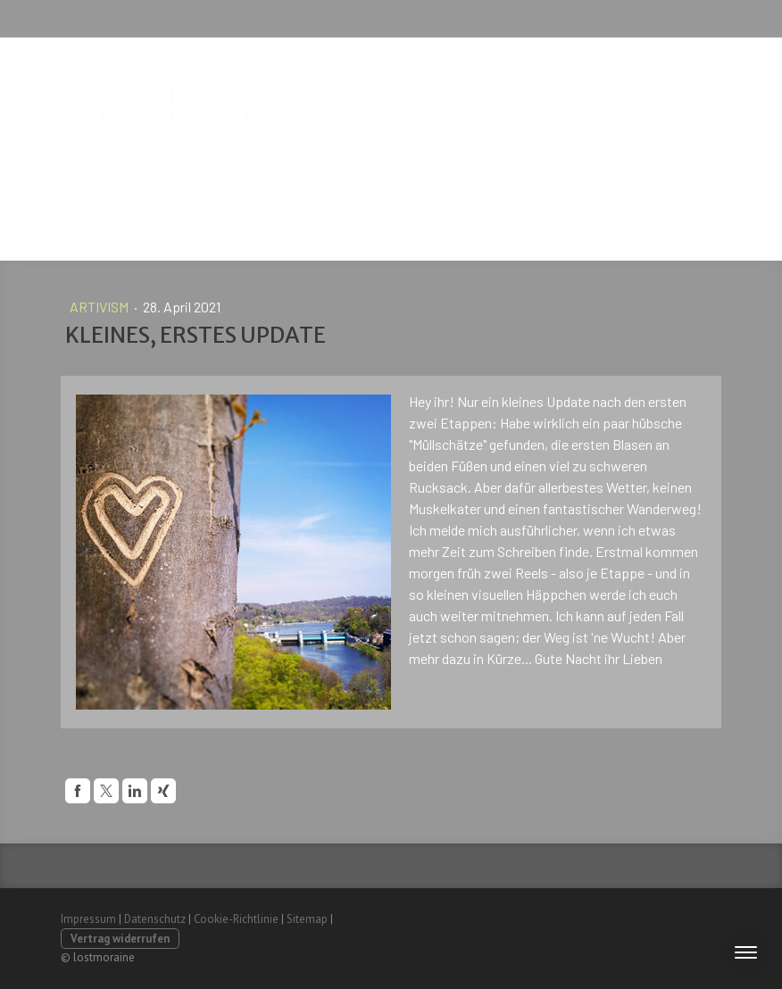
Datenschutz (155, 919)
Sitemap (307, 919)
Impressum (88, 919)
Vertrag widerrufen (120, 938)
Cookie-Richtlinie (236, 919)
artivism (100, 306)
